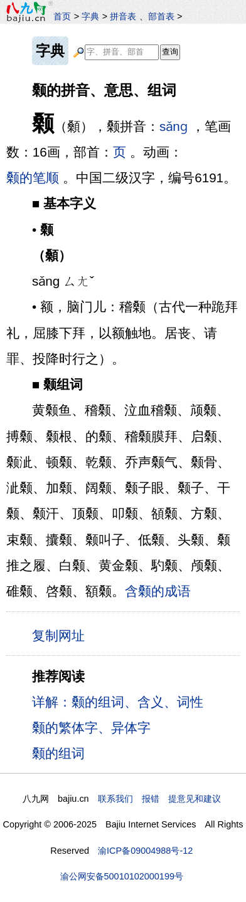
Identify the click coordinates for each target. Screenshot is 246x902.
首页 (62, 16)
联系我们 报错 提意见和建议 (159, 799)
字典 (90, 16)
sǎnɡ (173, 126)
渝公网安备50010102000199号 (121, 876)
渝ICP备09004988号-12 (145, 851)
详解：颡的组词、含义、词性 (117, 702)
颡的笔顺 (32, 177)
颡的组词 (58, 753)
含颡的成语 (158, 591)
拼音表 (123, 16)
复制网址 (62, 635)
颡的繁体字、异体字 (91, 727)
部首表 (161, 16)
